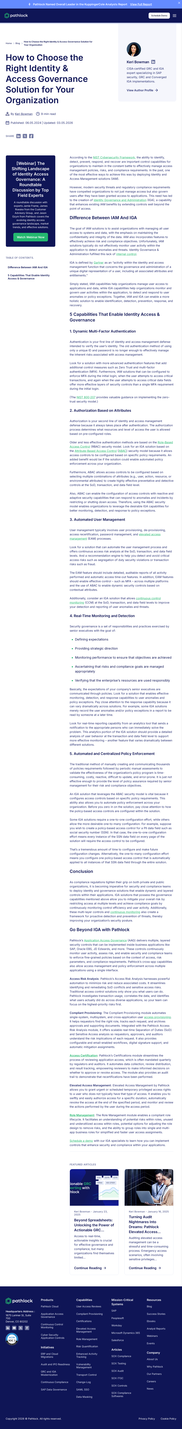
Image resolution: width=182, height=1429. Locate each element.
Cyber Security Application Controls (52, 1336)
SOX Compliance (121, 1356)
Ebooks (151, 1321)
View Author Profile (143, 90)
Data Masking (84, 1396)
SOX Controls (119, 1385)
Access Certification (83, 1055)
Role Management (82, 1115)
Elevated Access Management (86, 1330)
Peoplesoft (117, 1318)
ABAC (122, 451)
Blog (17, 43)
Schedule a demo (81, 1140)
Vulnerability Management (84, 1366)
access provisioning (157, 1017)
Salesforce (117, 1340)
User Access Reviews (88, 1306)
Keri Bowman (24, 114)
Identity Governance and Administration (120, 200)
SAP (113, 1310)
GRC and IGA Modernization (49, 1373)
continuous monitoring (125, 912)
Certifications (84, 1321)
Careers (151, 1381)
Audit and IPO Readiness (55, 1364)
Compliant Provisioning (89, 1313)
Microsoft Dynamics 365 (125, 1332)
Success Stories (156, 1313)
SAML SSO (82, 1389)
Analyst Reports (156, 1328)
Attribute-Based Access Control (96, 451)
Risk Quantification (87, 1346)
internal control (126, 254)
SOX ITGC (117, 1378)
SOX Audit (117, 1370)
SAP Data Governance (54, 1389)
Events (151, 1343)
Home (9, 43)
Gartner (99, 262)
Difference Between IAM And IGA (28, 267)
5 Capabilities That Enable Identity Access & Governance (29, 277)
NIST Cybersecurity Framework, (114, 157)
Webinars (152, 1335)
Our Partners (154, 1373)
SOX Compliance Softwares (121, 1394)
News (150, 1388)
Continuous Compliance (54, 1382)
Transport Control (86, 1374)
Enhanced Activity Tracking (86, 1355)
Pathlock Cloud (49, 1306)
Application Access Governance (105, 940)
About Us (152, 1359)
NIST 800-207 (86, 397)
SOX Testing (118, 1363)
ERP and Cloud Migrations (49, 1355)
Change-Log (83, 1382)
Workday (116, 1325)
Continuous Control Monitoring (52, 1326)
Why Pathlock (155, 1366)
